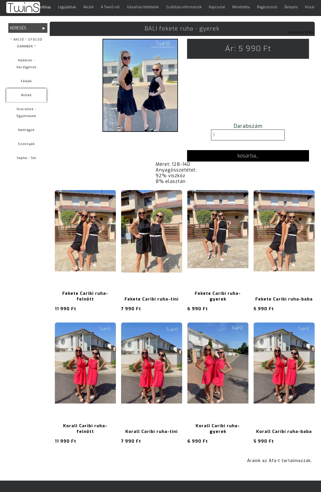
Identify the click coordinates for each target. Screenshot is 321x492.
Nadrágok (26, 130)
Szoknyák (26, 144)
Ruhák (26, 95)
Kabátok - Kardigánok (27, 63)
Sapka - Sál (26, 158)
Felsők (26, 81)
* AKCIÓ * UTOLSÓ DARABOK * (26, 43)
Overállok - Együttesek (26, 112)
